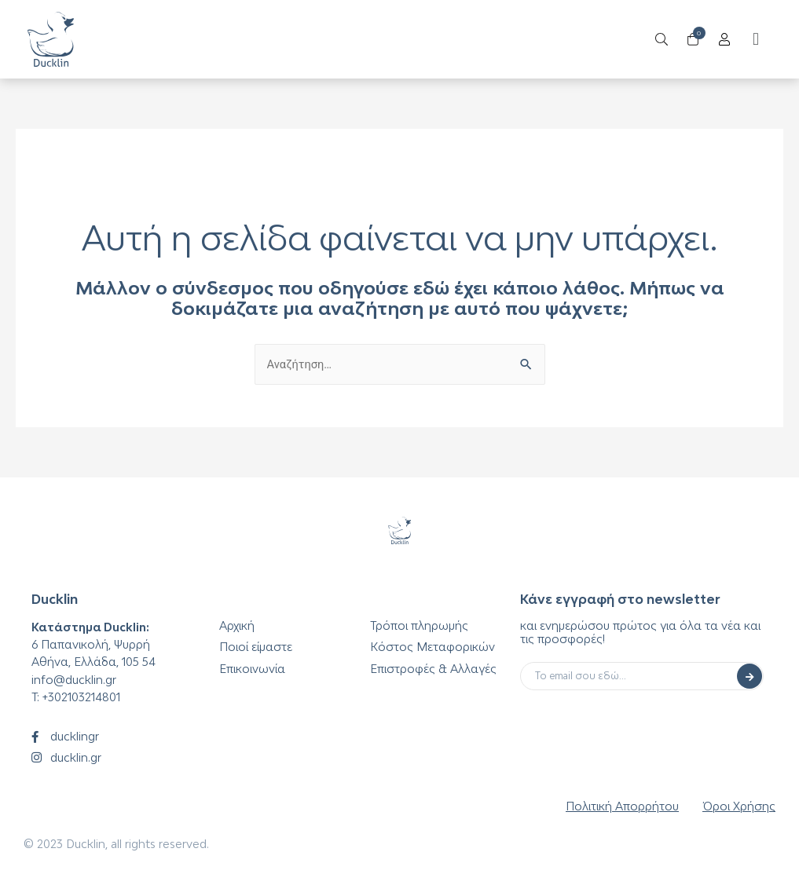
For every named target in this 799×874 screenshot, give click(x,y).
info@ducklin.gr (73, 679)
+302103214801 (81, 697)
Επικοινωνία (252, 668)
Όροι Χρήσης (738, 806)
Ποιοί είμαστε (255, 646)
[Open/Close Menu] (720, 39)
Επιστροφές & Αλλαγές (433, 668)
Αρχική (237, 625)
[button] (751, 40)
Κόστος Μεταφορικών (432, 646)
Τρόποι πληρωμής (419, 625)
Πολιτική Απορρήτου (622, 806)
